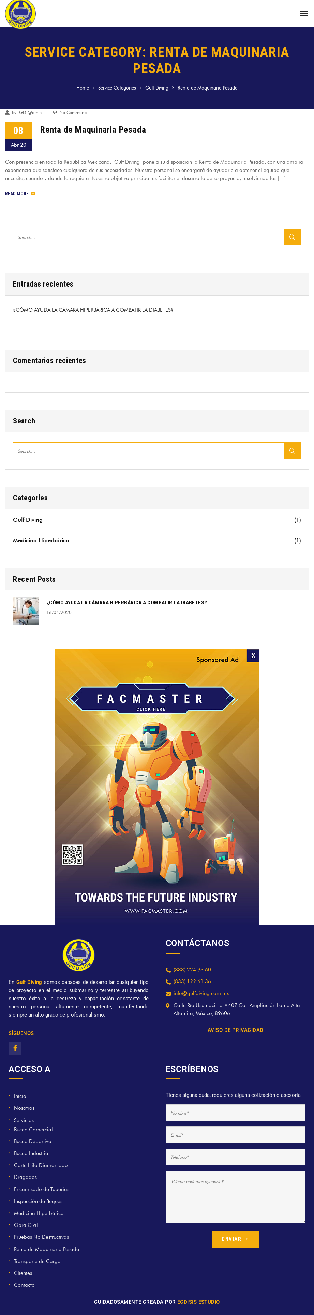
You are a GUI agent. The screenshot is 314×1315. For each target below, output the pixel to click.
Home (82, 88)
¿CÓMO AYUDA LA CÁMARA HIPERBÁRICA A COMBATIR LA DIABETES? (93, 310)
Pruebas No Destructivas (41, 1237)
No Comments (73, 112)
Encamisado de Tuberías (41, 1189)
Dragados (25, 1177)
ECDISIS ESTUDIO (198, 1302)
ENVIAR (235, 1239)
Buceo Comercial (33, 1129)
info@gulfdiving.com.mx (201, 993)
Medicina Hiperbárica (157, 540)
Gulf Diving (156, 88)
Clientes (23, 1273)
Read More (20, 193)
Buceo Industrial (32, 1153)
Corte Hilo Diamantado (41, 1165)
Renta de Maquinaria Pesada (93, 130)
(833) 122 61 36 (192, 981)
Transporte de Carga (37, 1261)
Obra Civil (26, 1225)
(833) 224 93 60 (192, 970)
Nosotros (24, 1108)
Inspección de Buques (38, 1201)
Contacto (24, 1285)
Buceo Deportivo (32, 1141)
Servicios (24, 1120)
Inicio (20, 1096)
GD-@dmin (30, 112)
